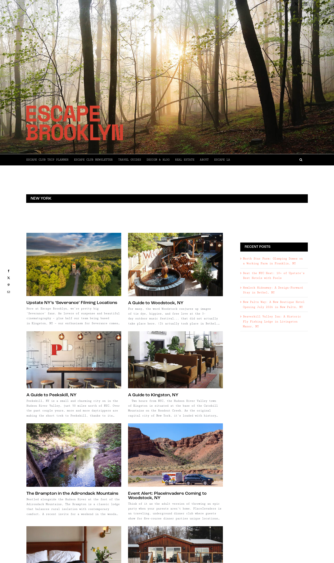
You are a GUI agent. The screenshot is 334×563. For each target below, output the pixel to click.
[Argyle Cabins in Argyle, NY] (199, 441)
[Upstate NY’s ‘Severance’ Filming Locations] (73, 264)
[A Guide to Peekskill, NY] (199, 268)
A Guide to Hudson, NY (50, 472)
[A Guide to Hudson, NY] (73, 434)
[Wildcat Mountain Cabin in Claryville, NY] (144, 434)
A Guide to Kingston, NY (59, 378)
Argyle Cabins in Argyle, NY (181, 479)
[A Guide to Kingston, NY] (81, 342)
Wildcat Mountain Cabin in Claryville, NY (139, 472)
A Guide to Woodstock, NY (124, 303)
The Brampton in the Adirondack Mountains (135, 391)
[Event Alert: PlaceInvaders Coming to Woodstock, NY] (207, 352)
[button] (268, 159)
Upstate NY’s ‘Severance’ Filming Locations (71, 303)
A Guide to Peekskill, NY (177, 303)
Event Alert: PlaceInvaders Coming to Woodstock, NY (199, 393)
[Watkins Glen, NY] (81, 515)
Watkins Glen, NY (52, 554)
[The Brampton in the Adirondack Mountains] (136, 352)
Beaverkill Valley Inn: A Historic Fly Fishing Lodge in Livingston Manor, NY (272, 321)
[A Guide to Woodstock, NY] (144, 264)
